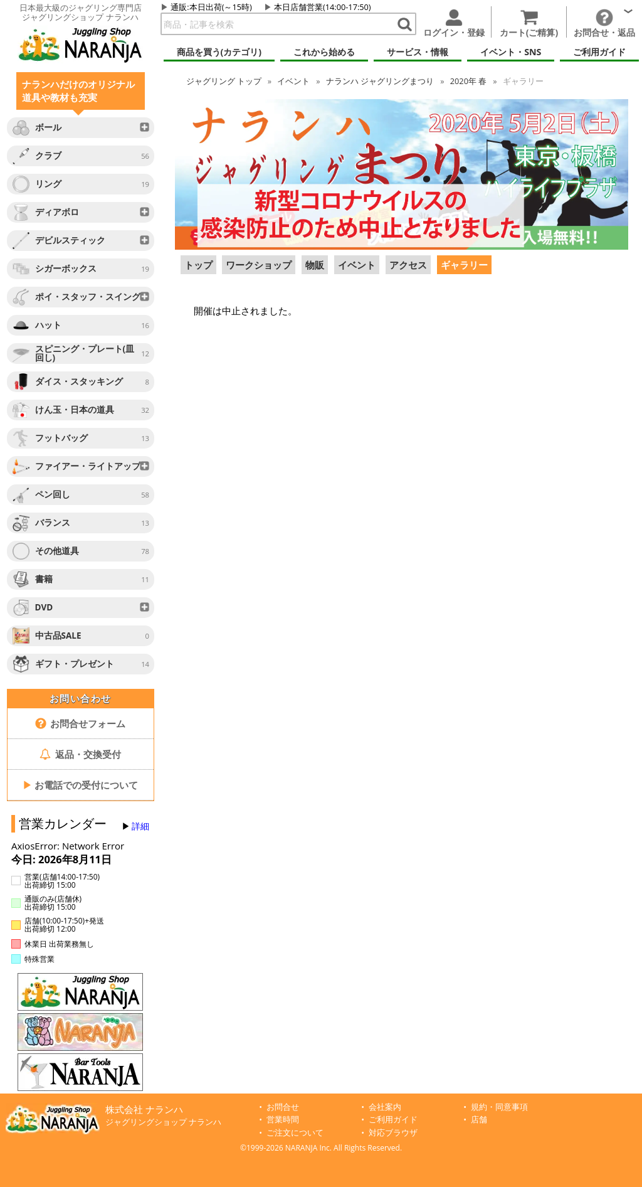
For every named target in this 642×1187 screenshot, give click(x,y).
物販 (314, 264)
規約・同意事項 (499, 1107)
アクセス (408, 264)
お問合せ (282, 1107)
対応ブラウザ (393, 1133)
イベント (293, 81)
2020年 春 (468, 81)
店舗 (479, 1119)
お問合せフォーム (80, 723)
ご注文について (295, 1133)
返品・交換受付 (80, 754)
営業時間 (282, 1119)
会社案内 (385, 1107)
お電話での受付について (80, 785)
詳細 (140, 826)
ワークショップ (259, 264)
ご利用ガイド (393, 1119)
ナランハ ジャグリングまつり (380, 81)
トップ (223, 81)
